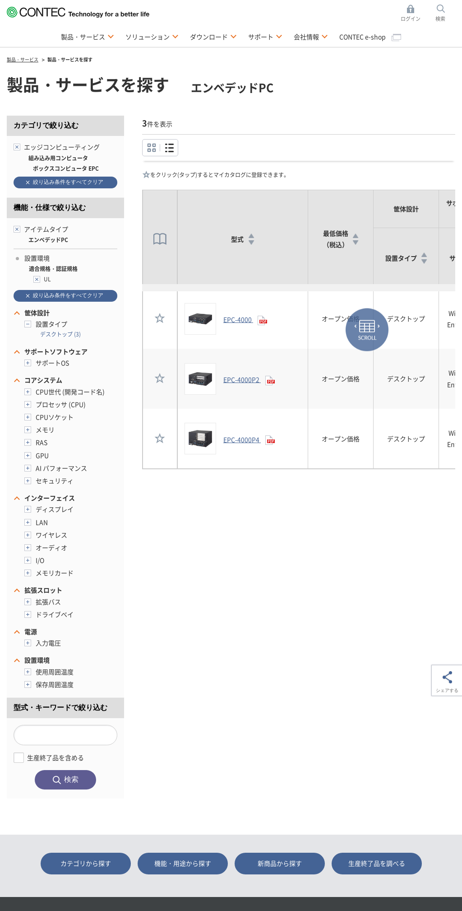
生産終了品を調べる (376, 863)
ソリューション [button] (152, 36)
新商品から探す (280, 863)
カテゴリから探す (85, 863)
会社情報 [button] (311, 36)
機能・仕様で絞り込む (50, 207)
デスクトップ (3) (60, 334)
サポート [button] (265, 36)
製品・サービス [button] (87, 36)
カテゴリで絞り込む (46, 125)
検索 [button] (445, 13)
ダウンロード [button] (213, 36)
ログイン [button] (413, 13)
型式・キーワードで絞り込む (60, 707)
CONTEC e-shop (370, 36)
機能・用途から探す (182, 863)
